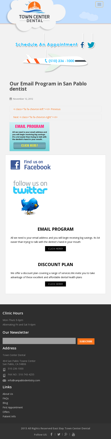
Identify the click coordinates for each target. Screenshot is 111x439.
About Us (8, 393)
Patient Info (9, 416)
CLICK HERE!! (55, 248)
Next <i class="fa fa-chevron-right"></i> (35, 117)
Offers (6, 412)
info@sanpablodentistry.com (24, 380)
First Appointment (13, 407)
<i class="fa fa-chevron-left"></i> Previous (37, 109)
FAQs (6, 398)
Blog (5, 403)
